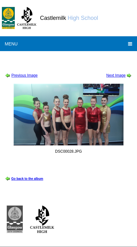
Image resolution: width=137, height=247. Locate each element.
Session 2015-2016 (26, 58)
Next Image (115, 75)
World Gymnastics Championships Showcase (84, 58)
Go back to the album (27, 178)
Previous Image (24, 75)
